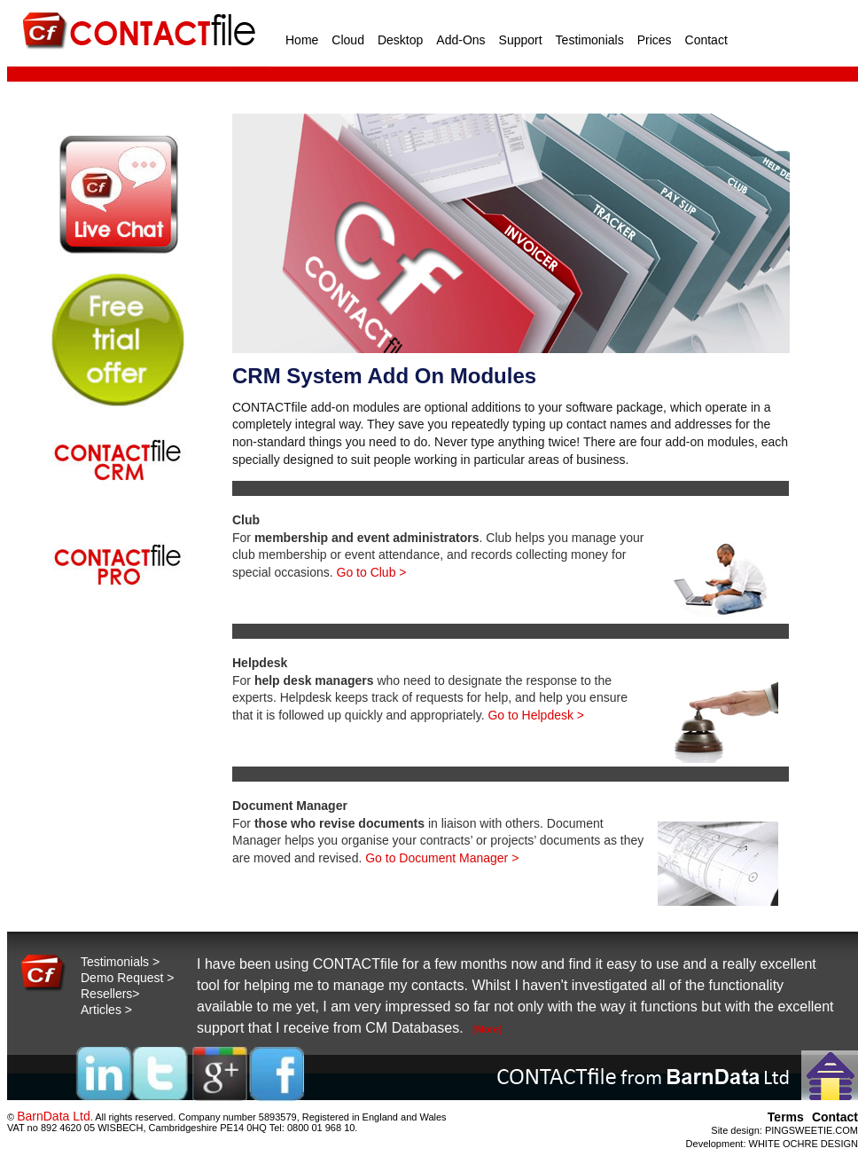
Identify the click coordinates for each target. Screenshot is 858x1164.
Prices (654, 40)
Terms (786, 1117)
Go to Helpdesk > (536, 715)
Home (301, 40)
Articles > (106, 1010)
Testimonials (590, 40)
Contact (706, 40)
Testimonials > (120, 962)
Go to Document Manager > (442, 858)
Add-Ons (460, 40)
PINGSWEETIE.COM (811, 1130)
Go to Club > (372, 572)
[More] (487, 1029)
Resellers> (110, 994)
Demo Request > (127, 978)
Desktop (400, 40)
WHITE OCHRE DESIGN (803, 1143)
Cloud (348, 40)
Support (520, 40)
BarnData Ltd (53, 1116)
